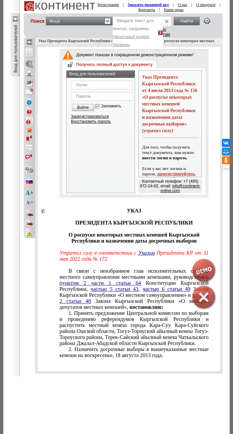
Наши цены (174, 9)
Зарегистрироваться (90, 116)
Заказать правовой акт (148, 4)
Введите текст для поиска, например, (133, 32)
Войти (83, 107)
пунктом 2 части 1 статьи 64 (100, 283)
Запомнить (111, 106)
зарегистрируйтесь (176, 174)
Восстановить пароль (91, 121)
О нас (183, 4)
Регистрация (108, 4)
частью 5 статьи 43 (114, 289)
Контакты (146, 9)
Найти (187, 20)
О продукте (206, 4)
